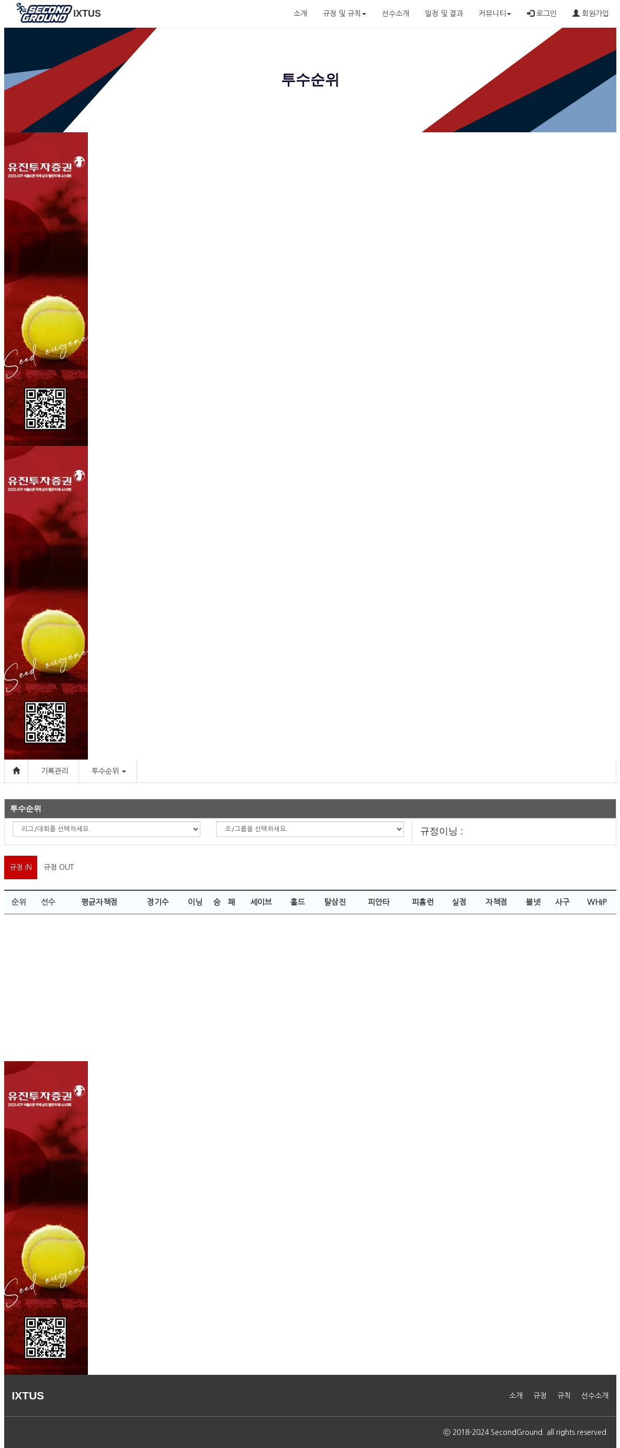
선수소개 (395, 13)
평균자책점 (99, 902)
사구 (562, 902)
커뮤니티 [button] (495, 13)
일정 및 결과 (444, 13)
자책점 (497, 902)
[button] (123, 771)
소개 (300, 13)
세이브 (261, 902)
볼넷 (533, 902)
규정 (540, 1395)
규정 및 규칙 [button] (344, 13)
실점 (459, 902)
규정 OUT (58, 867)
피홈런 (423, 902)
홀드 (297, 902)
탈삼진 (335, 902)
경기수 (158, 902)
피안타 (379, 902)
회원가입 (590, 13)
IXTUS (87, 13)
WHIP (596, 902)
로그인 (542, 13)
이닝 (195, 902)
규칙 (564, 1395)
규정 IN (20, 867)
